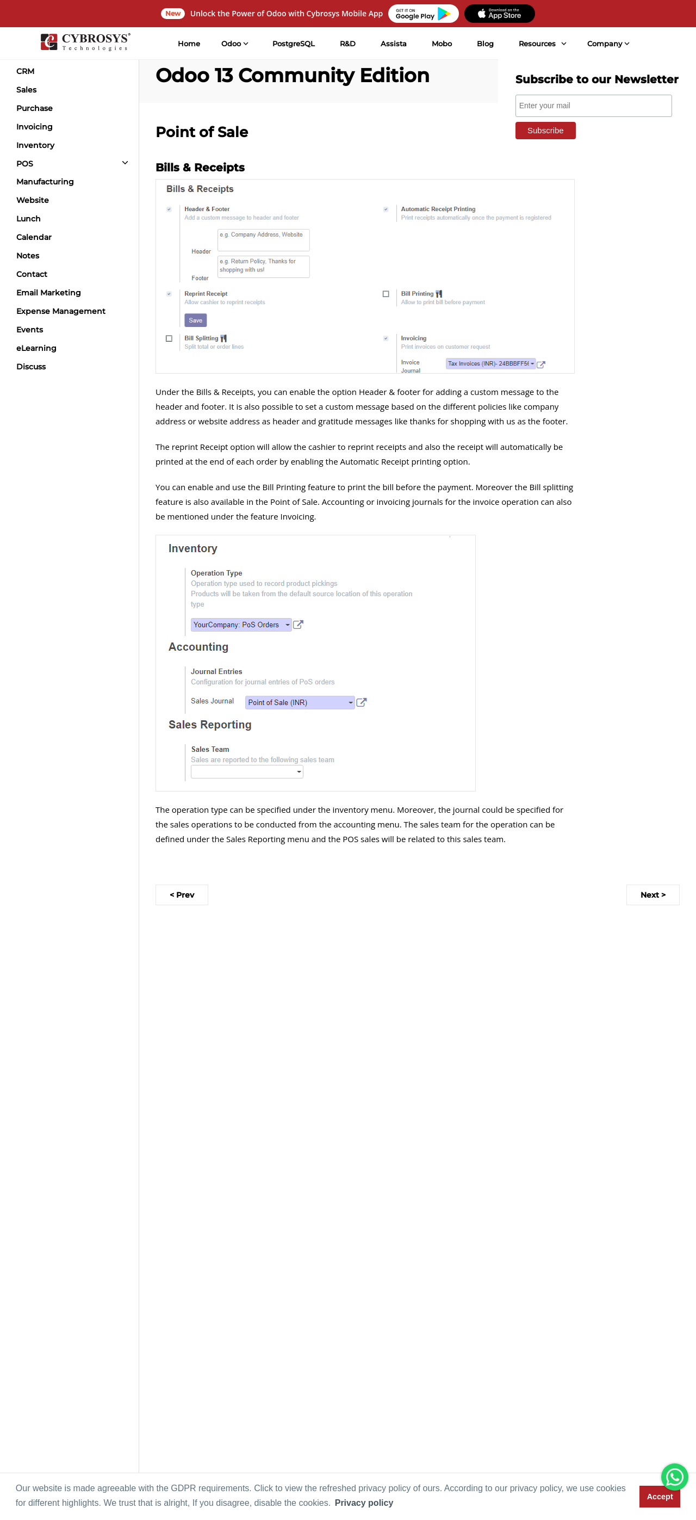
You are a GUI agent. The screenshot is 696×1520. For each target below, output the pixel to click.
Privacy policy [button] (364, 1502)
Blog (485, 43)
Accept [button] (660, 1496)
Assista (394, 43)
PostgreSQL (293, 43)
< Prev (182, 895)
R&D (348, 43)
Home (189, 43)
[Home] (85, 43)
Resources (537, 43)
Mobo (442, 43)
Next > (653, 895)
